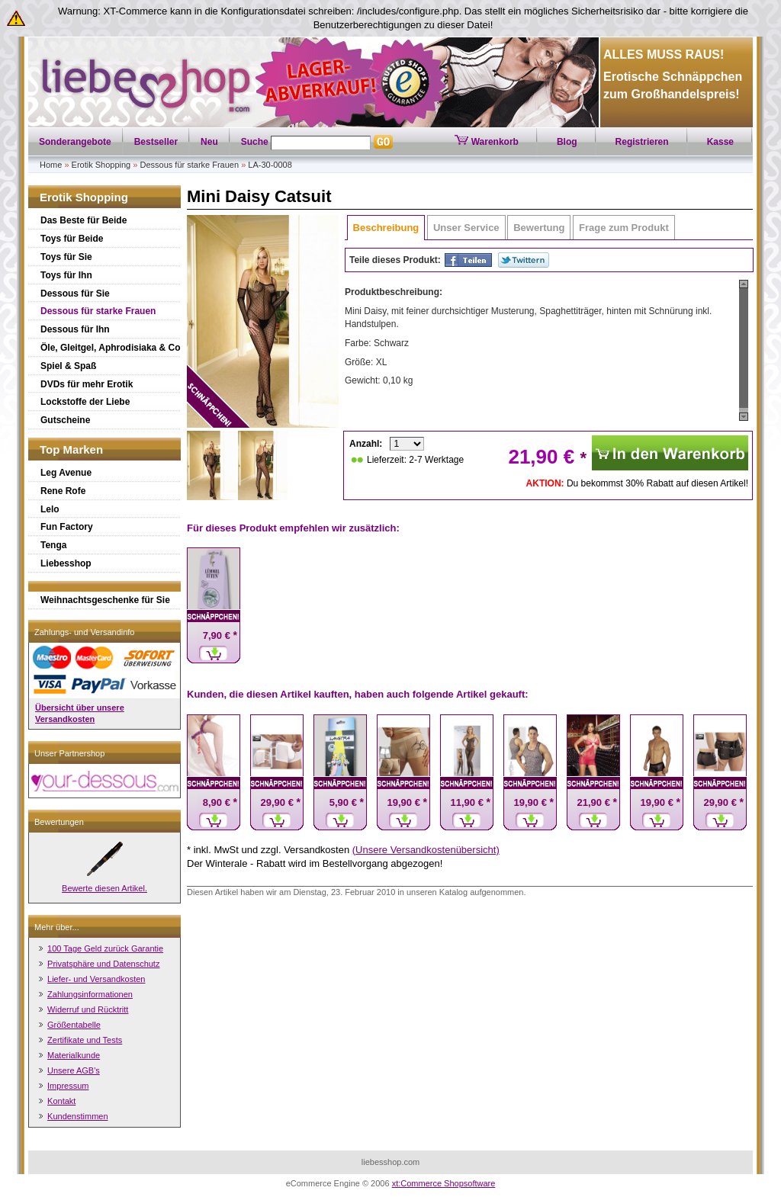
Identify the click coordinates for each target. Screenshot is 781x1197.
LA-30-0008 (270, 164)
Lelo (49, 509)
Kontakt (61, 1101)
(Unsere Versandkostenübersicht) (426, 849)
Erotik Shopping (101, 164)
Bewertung (538, 227)
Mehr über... (56, 927)
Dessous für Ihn (75, 329)
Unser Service (466, 227)
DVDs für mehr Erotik (86, 384)
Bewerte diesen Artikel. (104, 888)
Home (51, 164)
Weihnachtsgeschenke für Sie (105, 600)
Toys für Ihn (66, 275)
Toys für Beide (71, 238)
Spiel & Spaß (68, 366)
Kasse (720, 141)
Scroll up (743, 284)
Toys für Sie (66, 257)
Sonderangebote (75, 141)
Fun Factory (66, 526)
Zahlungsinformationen (90, 994)
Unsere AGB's (73, 1070)
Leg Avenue (66, 472)
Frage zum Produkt (624, 227)
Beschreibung (386, 227)
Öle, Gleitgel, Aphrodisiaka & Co (110, 347)
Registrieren (642, 141)
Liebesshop (66, 563)
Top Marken (71, 449)
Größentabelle (74, 1024)
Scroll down (743, 416)
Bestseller (156, 141)
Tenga (53, 545)
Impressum (67, 1085)
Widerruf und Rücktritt (87, 1009)
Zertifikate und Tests (84, 1040)
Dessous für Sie (75, 293)
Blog (567, 141)
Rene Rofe (62, 491)
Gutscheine (65, 420)
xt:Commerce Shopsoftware (444, 1183)
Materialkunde (73, 1055)
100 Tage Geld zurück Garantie (105, 948)
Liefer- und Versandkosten (96, 979)
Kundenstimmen (77, 1116)
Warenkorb (487, 141)
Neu (209, 141)
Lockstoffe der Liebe (85, 401)
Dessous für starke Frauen (189, 164)
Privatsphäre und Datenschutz (103, 963)
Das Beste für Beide (83, 220)
